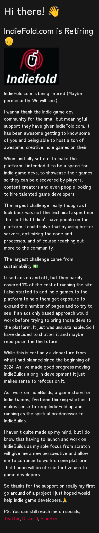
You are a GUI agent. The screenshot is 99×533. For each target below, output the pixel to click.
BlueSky (49, 518)
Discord (30, 518)
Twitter (12, 518)
